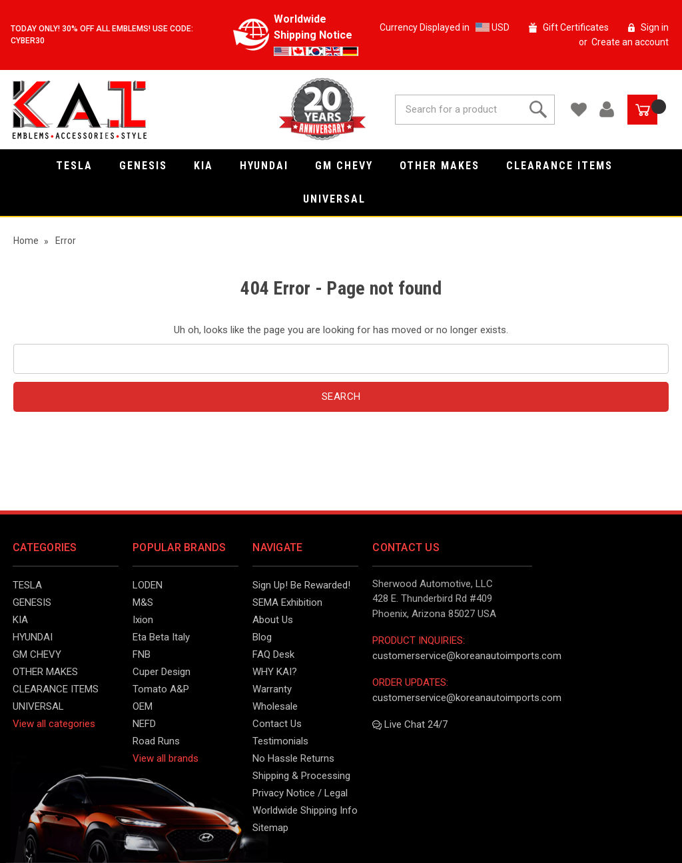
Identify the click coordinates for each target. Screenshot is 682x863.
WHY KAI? (274, 672)
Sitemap (270, 828)
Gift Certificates (576, 27)
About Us (272, 620)
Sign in (655, 27)
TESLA (81, 165)
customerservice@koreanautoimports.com (466, 656)
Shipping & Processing (301, 776)
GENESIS (149, 165)
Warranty (272, 689)
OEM (143, 706)
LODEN (148, 585)
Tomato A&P (161, 689)
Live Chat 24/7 (410, 724)
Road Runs (156, 741)
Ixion (143, 620)
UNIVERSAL (341, 199)
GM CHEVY (350, 165)
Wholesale (275, 706)
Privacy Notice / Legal (300, 793)
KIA (210, 165)
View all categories (54, 724)
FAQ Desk (273, 654)
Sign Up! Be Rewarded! (301, 585)
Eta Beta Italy (161, 637)
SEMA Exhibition (287, 602)
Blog (262, 637)
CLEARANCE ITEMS (566, 165)
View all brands (165, 758)
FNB (142, 654)
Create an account (630, 42)
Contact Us (277, 724)
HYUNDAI (271, 165)
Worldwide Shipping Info (305, 810)
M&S (143, 602)
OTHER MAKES (446, 165)
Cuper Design (161, 672)
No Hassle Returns (293, 758)
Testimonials (280, 741)
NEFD (144, 724)
